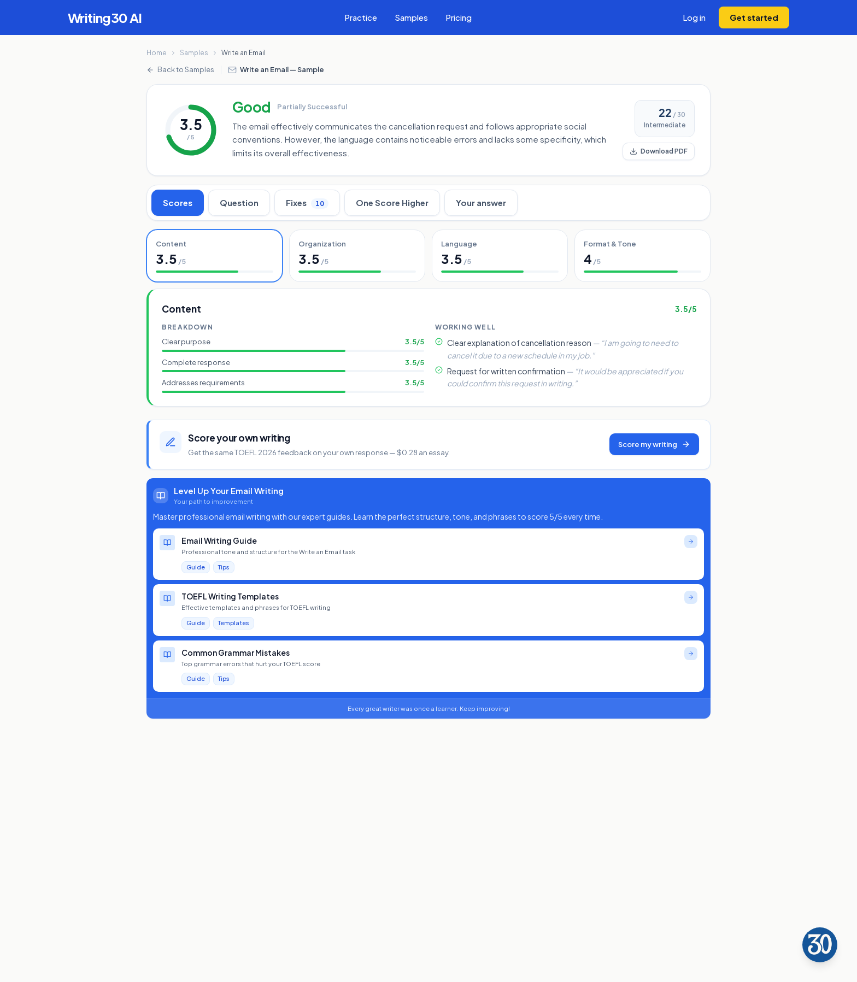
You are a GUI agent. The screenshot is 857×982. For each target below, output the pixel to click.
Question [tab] (239, 202)
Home (156, 53)
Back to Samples (180, 69)
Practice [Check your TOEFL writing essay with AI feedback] (360, 17)
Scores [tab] (177, 202)
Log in (694, 17)
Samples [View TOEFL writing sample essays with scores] (411, 17)
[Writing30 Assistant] (819, 944)
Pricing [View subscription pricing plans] (458, 17)
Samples (194, 53)
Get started (754, 17)
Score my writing (654, 444)
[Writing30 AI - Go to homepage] (105, 17)
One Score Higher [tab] (392, 202)
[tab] (214, 256)
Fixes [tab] (307, 203)
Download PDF (659, 151)
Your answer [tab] (481, 202)
